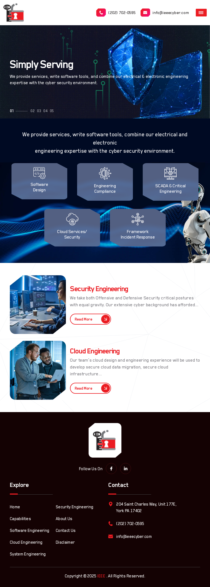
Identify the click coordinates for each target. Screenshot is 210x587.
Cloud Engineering (26, 542)
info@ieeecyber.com (165, 12)
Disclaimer (65, 542)
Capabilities (20, 518)
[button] (12, 111)
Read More (92, 319)
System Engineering (28, 554)
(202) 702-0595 (116, 12)
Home (15, 506)
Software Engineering (29, 530)
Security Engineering (74, 506)
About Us (64, 518)
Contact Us (65, 530)
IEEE (101, 576)
